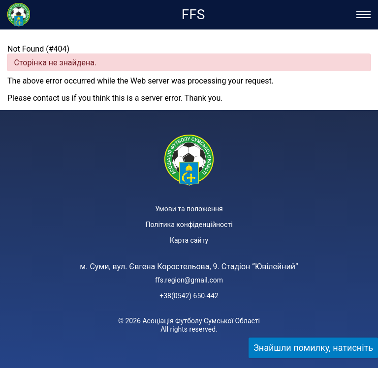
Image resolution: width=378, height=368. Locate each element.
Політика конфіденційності (188, 224)
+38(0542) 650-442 (188, 296)
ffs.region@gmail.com (189, 280)
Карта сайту (189, 240)
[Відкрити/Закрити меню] (363, 14)
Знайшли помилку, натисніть (313, 347)
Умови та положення (188, 209)
